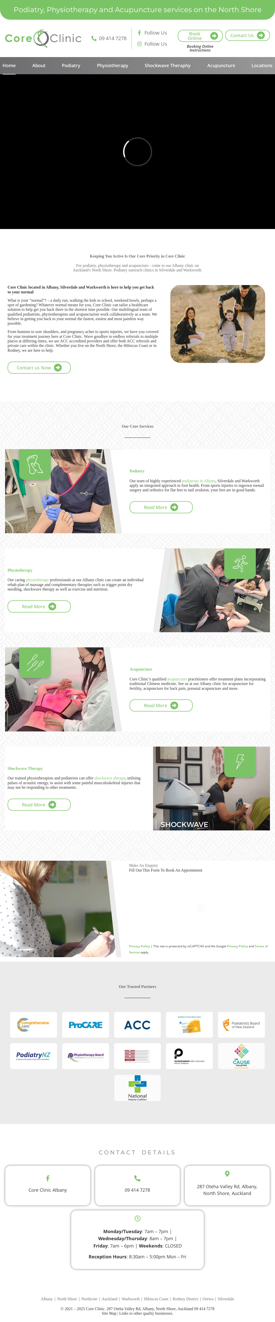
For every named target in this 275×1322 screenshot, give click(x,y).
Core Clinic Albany (48, 1190)
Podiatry (71, 65)
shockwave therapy (109, 778)
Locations (262, 65)
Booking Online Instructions (200, 48)
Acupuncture (221, 65)
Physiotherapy (112, 65)
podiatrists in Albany (198, 481)
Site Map (109, 1313)
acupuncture (177, 679)
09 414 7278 (137, 1190)
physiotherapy (37, 580)
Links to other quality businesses (145, 1313)
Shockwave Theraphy (168, 65)
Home (9, 65)
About (38, 65)
